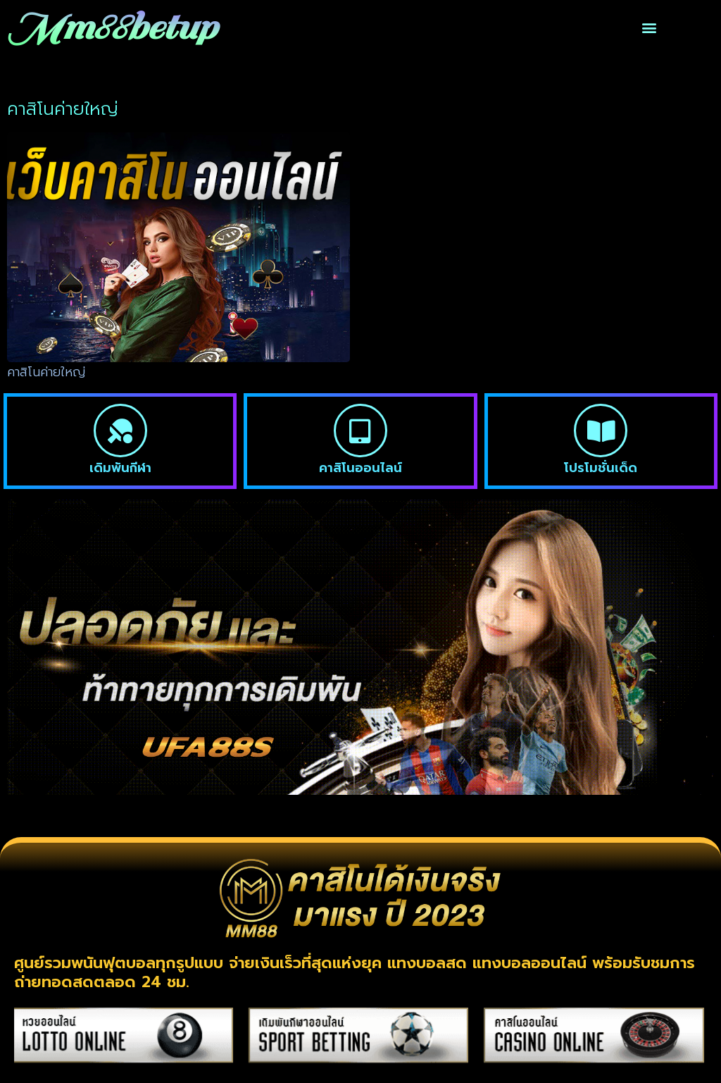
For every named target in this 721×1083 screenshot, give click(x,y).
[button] (648, 27)
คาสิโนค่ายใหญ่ (46, 372)
